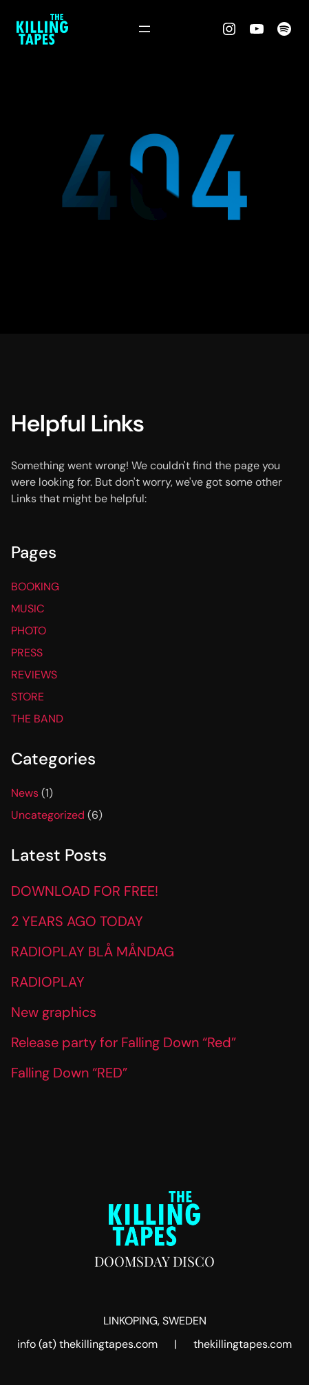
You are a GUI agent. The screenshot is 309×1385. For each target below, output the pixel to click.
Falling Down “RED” (69, 1073)
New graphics (53, 1012)
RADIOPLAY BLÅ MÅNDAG (92, 951)
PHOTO (28, 630)
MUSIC (27, 608)
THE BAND (37, 718)
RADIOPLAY (48, 982)
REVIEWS (34, 674)
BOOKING (35, 586)
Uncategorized (48, 815)
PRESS (27, 652)
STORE (27, 696)
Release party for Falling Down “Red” (123, 1042)
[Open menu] (144, 29)
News (25, 793)
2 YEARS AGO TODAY (77, 921)
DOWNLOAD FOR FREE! (84, 891)
